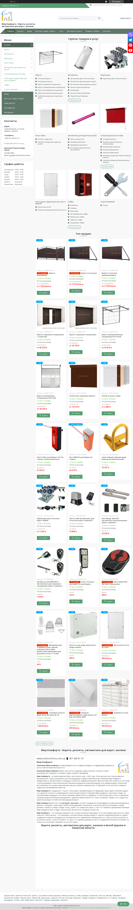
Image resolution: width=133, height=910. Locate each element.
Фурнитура (8, 58)
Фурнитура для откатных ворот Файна (48, 519)
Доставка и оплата (74, 31)
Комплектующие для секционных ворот (50, 97)
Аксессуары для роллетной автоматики (80, 149)
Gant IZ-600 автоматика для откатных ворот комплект (81, 519)
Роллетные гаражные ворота (82, 396)
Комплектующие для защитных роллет (49, 143)
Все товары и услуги (44, 743)
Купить (45, 293)
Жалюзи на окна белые (115, 714)
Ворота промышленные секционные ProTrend (112, 335)
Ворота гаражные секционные (49, 84)
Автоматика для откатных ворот (82, 78)
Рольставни (9, 63)
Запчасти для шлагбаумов (80, 93)
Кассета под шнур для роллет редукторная (82, 646)
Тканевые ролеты (109, 139)
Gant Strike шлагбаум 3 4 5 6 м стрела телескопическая (50, 458)
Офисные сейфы (76, 220)
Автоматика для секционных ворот (83, 84)
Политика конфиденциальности (100, 908)
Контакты (107, 31)
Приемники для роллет (78, 145)
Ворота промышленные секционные (51, 87)
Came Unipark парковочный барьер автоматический (114, 458)
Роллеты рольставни (111, 396)
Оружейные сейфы (77, 223)
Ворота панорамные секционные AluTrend (46, 397)
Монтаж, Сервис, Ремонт (45, 31)
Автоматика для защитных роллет (14, 68)
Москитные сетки (44, 207)
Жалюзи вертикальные (111, 147)
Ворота (7, 49)
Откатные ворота (44, 78)
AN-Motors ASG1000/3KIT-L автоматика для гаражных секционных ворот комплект (50, 584)
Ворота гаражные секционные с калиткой (50, 335)
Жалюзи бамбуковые (111, 153)
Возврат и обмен (92, 31)
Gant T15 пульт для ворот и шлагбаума (81, 583)
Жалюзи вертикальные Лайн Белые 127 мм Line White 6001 (83, 715)
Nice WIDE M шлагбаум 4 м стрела (80, 458)
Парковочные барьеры (79, 96)
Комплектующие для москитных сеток (52, 210)
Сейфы (6, 85)
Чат (123, 904)
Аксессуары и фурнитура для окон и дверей (15, 79)
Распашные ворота (45, 81)
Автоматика (9, 54)
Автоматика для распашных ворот (83, 81)
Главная (10, 31)
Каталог (20, 31)
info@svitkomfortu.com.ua (14, 143)
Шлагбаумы (74, 90)
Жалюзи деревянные (111, 150)
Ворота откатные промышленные (109, 274)
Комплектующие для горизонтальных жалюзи (117, 156)
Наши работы (9, 103)
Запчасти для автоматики (80, 87)
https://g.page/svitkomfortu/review (17, 155)
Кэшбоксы (74, 205)
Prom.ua (77, 906)
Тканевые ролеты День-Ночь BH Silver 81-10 (51, 714)
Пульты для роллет (77, 139)
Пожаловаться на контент (78, 908)
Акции (29, 31)
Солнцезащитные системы (14, 74)
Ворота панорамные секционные (50, 90)
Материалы (8, 112)
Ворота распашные (46, 274)
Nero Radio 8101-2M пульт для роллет (115, 583)
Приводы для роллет (78, 142)
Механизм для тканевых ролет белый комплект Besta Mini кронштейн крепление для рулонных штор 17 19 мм (49, 649)
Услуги (105, 205)
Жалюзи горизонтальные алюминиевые (112, 143)
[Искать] (99, 18)
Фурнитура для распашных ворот (50, 93)
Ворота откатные (89, 273)
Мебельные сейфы (77, 217)
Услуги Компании (11, 89)
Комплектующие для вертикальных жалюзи (116, 161)
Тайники (73, 208)
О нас (61, 31)
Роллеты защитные (45, 139)
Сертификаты (9, 108)
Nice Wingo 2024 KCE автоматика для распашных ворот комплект (114, 520)
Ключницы (74, 211)
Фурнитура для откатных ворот (115, 78)
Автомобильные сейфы (79, 214)
